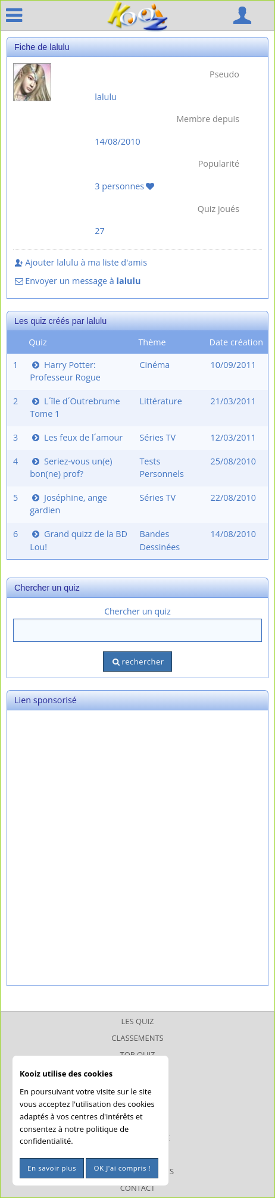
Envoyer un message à (76, 280)
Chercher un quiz (137, 611)
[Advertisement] (137, 847)
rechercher (137, 661)
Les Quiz (137, 1021)
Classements (137, 1037)
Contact (137, 1188)
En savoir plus (51, 1167)
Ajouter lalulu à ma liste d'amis (80, 262)
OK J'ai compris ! (122, 1167)
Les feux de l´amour (76, 437)
